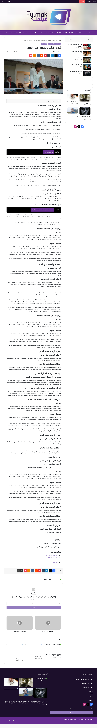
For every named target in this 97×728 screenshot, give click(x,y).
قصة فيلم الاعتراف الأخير (75, 65)
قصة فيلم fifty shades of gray (74, 72)
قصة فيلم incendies (76, 58)
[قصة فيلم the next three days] (11, 692)
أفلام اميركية (44, 43)
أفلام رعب (58, 32)
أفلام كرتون (33, 32)
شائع (88, 39)
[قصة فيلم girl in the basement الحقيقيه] (86, 47)
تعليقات (70, 39)
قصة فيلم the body (19, 659)
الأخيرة (79, 39)
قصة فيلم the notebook (72, 116)
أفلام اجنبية (78, 32)
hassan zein (56, 51)
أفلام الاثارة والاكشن (68, 32)
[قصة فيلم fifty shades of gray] (86, 74)
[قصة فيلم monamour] (86, 54)
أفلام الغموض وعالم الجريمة (37, 40)
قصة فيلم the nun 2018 (72, 103)
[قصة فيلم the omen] (84, 99)
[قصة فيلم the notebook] (72, 112)
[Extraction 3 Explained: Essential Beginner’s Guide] (52, 648)
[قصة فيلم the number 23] (84, 112)
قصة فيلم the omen (86, 104)
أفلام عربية (41, 32)
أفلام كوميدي (50, 32)
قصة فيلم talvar (38, 656)
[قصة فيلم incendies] (86, 61)
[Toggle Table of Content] (57, 101)
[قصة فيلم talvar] (33, 649)
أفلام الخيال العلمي (16, 32)
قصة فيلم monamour (76, 52)
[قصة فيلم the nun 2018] (72, 98)
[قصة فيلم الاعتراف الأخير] (86, 67)
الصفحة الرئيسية (86, 32)
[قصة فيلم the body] (15, 651)
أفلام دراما (26, 32)
